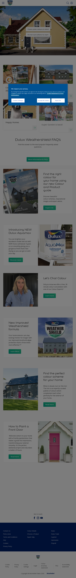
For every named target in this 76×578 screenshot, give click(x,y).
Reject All (58, 100)
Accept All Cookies (43, 100)
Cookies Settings (18, 100)
